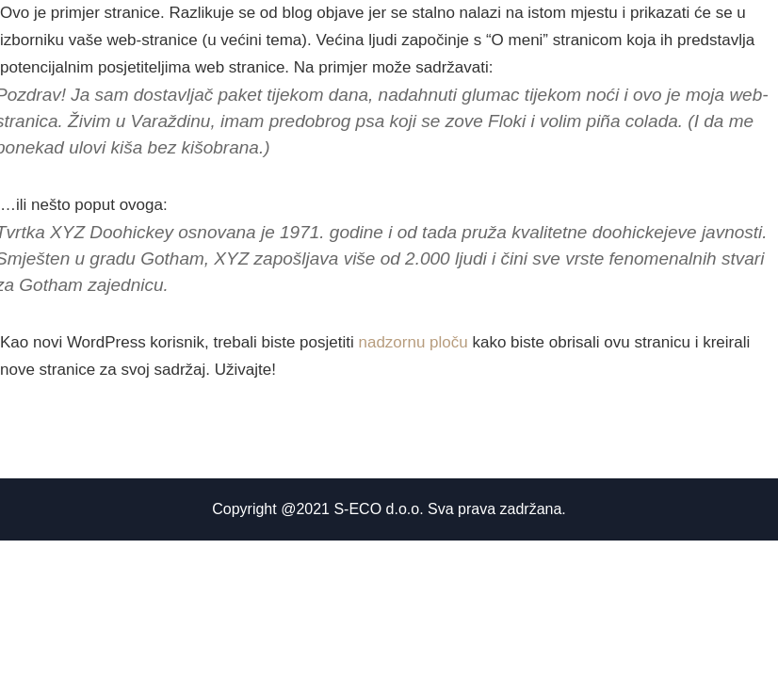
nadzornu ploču (412, 342)
